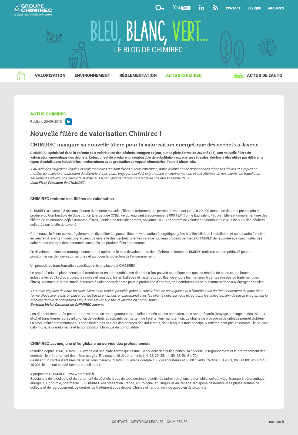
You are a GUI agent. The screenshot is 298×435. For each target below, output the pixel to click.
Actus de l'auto (264, 75)
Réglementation (138, 75)
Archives (276, 8)
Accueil (21, 75)
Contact (233, 8)
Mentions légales (147, 422)
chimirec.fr (177, 422)
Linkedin (201, 7)
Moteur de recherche (160, 7)
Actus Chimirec (184, 75)
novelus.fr (276, 422)
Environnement (92, 75)
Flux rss (215, 7)
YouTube (181, 7)
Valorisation (50, 75)
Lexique (254, 8)
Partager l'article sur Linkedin (68, 121)
